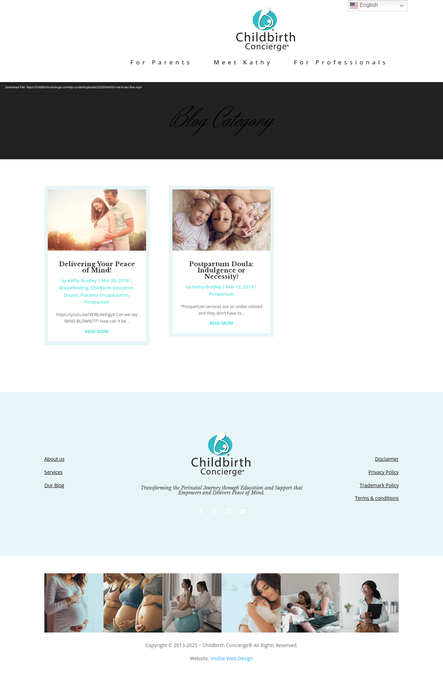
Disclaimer (386, 459)
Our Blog (54, 485)
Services (53, 472)
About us (54, 459)
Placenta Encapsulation (105, 295)
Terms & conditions (377, 498)
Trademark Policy (379, 485)
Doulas (71, 295)
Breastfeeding (73, 288)
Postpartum (96, 302)
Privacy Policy (384, 472)
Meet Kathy (243, 62)
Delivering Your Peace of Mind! (97, 267)
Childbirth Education (112, 288)
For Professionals (341, 62)
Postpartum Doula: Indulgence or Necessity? (221, 270)
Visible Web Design (231, 658)
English (364, 5)
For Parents (161, 62)
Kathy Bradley (82, 280)
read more (97, 331)
